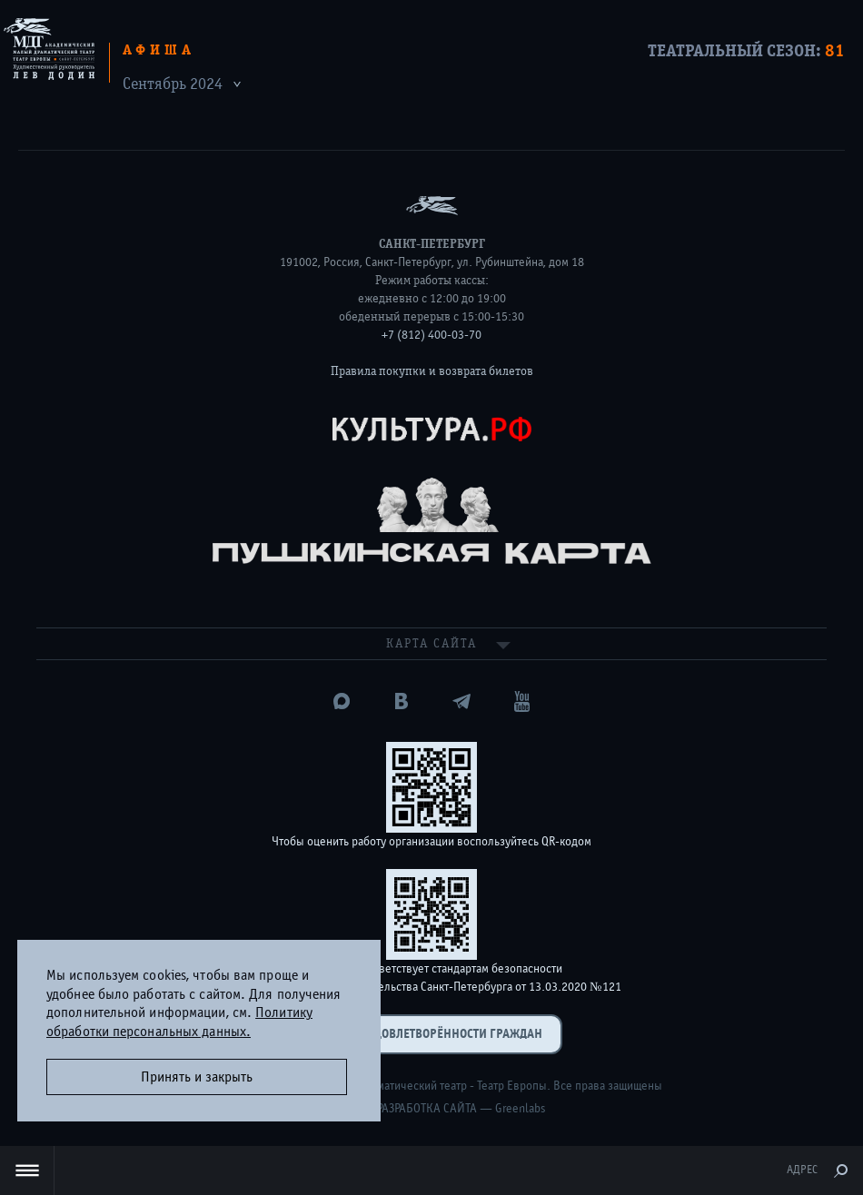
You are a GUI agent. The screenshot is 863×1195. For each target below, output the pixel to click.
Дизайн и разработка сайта (398, 1108)
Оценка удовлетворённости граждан (431, 1034)
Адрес (802, 1170)
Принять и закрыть (197, 1077)
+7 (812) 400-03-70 (431, 335)
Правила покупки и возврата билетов (432, 371)
